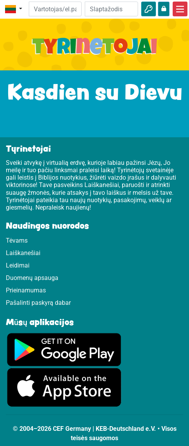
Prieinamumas (26, 290)
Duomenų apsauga (32, 278)
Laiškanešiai (23, 253)
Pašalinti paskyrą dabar (38, 302)
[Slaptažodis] (111, 9)
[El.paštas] (55, 9)
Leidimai (18, 265)
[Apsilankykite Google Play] (64, 349)
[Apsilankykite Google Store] (64, 387)
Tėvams (17, 240)
